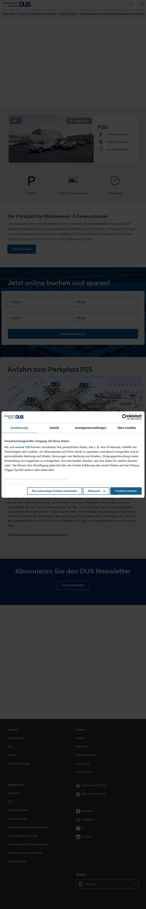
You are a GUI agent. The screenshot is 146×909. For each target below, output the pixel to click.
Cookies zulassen (126, 491)
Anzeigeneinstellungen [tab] (90, 427)
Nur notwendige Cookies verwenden (54, 491)
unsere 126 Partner (28, 447)
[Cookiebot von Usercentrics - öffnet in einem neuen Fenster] (125, 417)
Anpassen (96, 491)
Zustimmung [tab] (19, 427)
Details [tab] (54, 427)
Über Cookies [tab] (126, 427)
